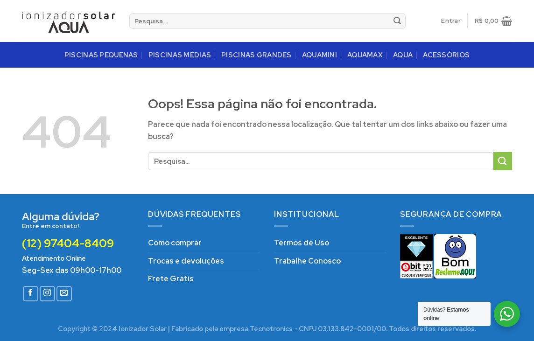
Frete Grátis (171, 279)
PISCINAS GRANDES (256, 54)
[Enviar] (397, 21)
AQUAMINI (319, 54)
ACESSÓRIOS (446, 54)
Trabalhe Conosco (307, 261)
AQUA (403, 54)
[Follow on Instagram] (47, 293)
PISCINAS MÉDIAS (179, 54)
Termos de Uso (301, 243)
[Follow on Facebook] (30, 293)
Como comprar (175, 243)
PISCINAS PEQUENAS (101, 54)
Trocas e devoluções (186, 261)
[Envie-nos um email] (64, 293)
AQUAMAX (365, 54)
